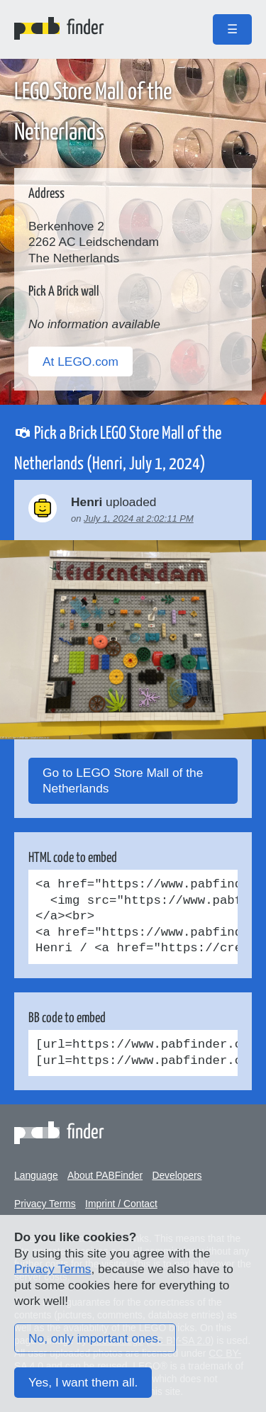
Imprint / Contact (121, 1203)
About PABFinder (105, 1175)
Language (36, 1175)
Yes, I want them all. (83, 1382)
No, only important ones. (95, 1338)
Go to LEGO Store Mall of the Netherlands (123, 781)
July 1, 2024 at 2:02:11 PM (139, 518)
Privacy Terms (45, 1203)
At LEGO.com (80, 361)
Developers (176, 1175)
